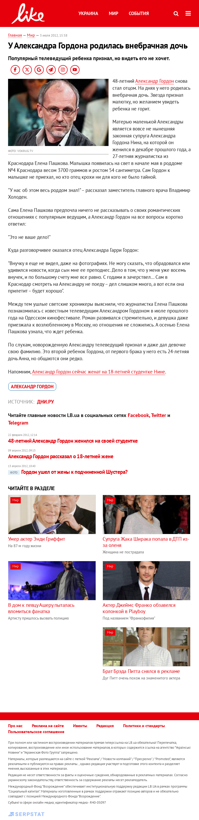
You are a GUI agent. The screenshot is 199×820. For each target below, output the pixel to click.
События (139, 13)
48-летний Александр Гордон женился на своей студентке (73, 440)
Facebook (138, 415)
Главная (15, 35)
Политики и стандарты (144, 725)
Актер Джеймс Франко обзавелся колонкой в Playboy (139, 608)
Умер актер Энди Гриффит (36, 539)
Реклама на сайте (48, 725)
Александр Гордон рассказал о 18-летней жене (60, 456)
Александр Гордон (154, 81)
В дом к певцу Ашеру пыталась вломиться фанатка (41, 608)
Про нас (15, 725)
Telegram (18, 422)
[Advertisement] (51, 663)
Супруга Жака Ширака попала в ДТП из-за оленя (146, 542)
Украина (88, 13)
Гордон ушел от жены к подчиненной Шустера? (68, 471)
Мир (113, 13)
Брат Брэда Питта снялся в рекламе (141, 671)
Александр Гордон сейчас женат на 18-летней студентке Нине (98, 372)
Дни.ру (45, 402)
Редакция (105, 725)
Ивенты (80, 725)
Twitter (158, 415)
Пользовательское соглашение (36, 731)
